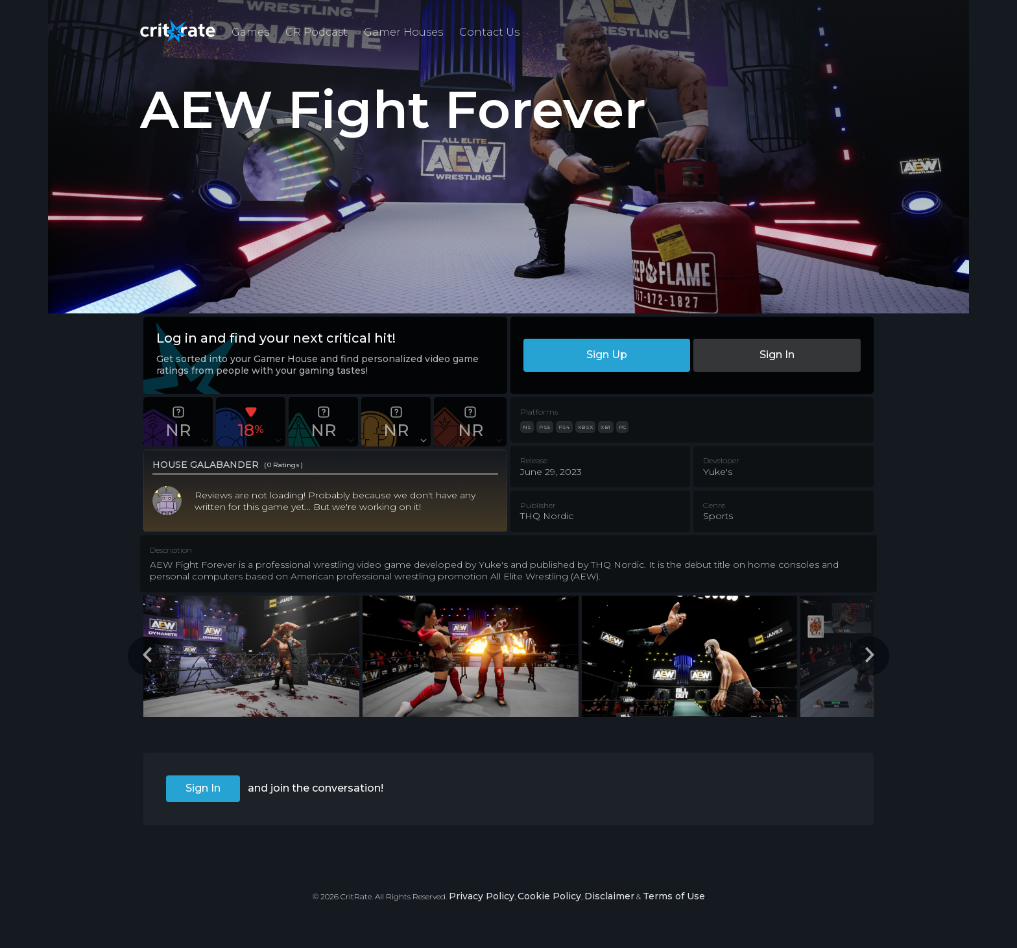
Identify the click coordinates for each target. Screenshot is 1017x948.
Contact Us (489, 32)
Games (250, 32)
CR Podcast (316, 32)
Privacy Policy (481, 896)
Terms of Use (674, 896)
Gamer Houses (403, 32)
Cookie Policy (549, 896)
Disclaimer (609, 896)
